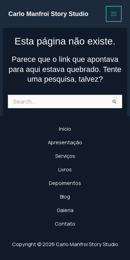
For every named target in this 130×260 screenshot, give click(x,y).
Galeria (65, 209)
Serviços (65, 155)
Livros (65, 169)
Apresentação (65, 142)
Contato (65, 223)
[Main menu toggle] (114, 14)
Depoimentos (65, 182)
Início (65, 128)
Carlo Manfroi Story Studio (48, 13)
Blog (65, 196)
